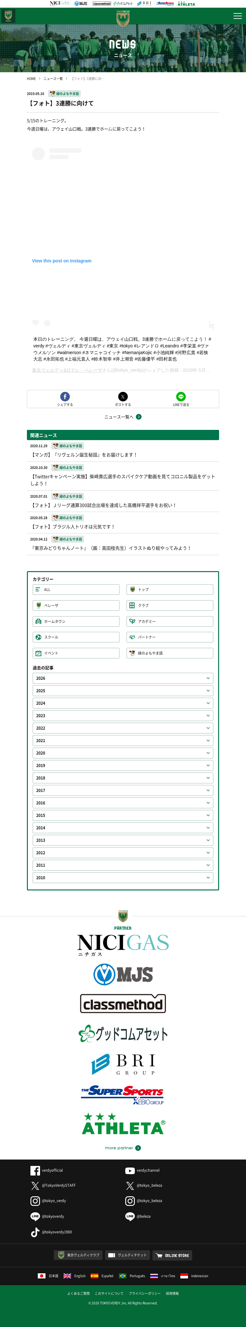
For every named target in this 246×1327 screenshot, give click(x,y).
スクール (51, 637)
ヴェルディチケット (132, 1255)
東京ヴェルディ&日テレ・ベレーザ (67, 370)
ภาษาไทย (162, 1275)
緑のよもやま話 (67, 93)
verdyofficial (46, 1170)
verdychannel (142, 1170)
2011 (40, 865)
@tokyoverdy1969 (51, 1232)
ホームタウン (54, 621)
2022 (40, 728)
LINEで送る (181, 404)
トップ (143, 589)
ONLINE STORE (177, 1255)
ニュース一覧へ (119, 417)
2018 (40, 778)
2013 (40, 840)
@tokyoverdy (47, 1216)
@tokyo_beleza (143, 1185)
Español (102, 1275)
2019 (40, 765)
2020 (40, 753)
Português (132, 1275)
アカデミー (147, 621)
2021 (40, 740)
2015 (40, 815)
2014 (40, 828)
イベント (51, 653)
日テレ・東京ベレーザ (8, 16)
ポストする (123, 404)
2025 (40, 691)
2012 (40, 853)
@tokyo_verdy (48, 1200)
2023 (40, 715)
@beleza (138, 1216)
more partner (119, 1148)
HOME (31, 78)
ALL (47, 589)
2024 (40, 703)
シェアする (65, 404)
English (74, 1275)
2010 (40, 878)
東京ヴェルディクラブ (83, 1255)
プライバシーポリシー (145, 1293)
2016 (40, 803)
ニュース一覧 (53, 78)
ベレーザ (51, 605)
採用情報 (172, 1293)
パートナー (147, 637)
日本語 (48, 1275)
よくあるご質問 (78, 1293)
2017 (40, 790)
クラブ (143, 605)
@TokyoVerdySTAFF (53, 1185)
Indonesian (194, 1275)
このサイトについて (109, 1293)
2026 (40, 678)
